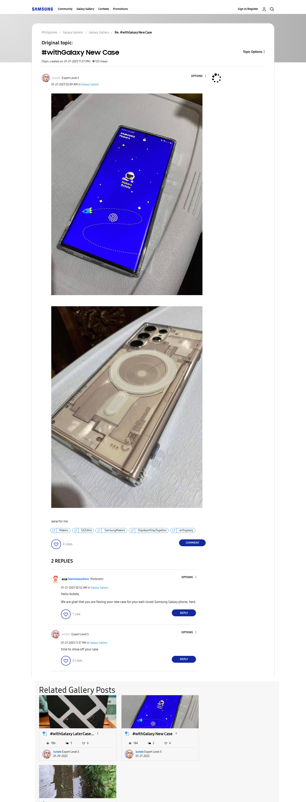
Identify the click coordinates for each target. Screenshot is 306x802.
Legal (169, 794)
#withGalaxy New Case (152, 733)
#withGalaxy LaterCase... (72, 733)
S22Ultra (86, 530)
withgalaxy (186, 530)
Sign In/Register (248, 9)
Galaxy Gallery (85, 9)
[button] (199, 76)
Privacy (142, 794)
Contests (103, 9)
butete (57, 752)
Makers (63, 530)
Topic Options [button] (252, 52)
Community (65, 9)
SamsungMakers (115, 530)
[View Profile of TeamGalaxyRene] (78, 579)
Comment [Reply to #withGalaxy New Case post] (192, 542)
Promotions (120, 9)
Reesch (222, 752)
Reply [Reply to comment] (184, 613)
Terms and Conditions (102, 794)
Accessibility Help (54, 794)
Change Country (201, 794)
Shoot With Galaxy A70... (236, 733)
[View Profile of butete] (56, 78)
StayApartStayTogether (152, 530)
